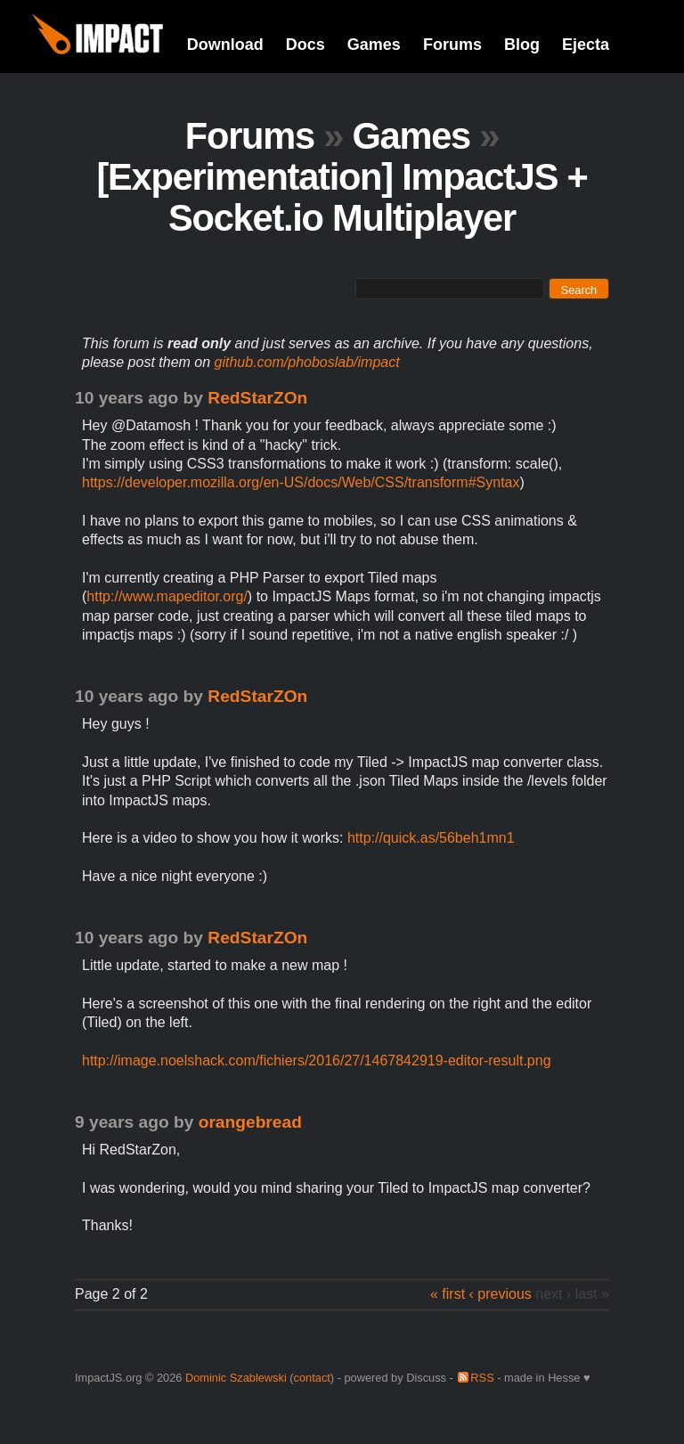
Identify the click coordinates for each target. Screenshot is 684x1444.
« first (447, 1293)
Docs (305, 44)
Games (374, 44)
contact (312, 1377)
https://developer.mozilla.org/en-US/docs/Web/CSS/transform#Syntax (300, 482)
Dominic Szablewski (236, 1377)
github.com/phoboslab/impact (307, 362)
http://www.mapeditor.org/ (167, 596)
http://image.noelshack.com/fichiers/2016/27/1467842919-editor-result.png (316, 1060)
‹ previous (500, 1293)
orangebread (250, 1122)
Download (225, 44)
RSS (481, 1377)
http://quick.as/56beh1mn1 (431, 837)
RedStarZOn (257, 397)
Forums (452, 44)
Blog (522, 44)
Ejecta (585, 44)
